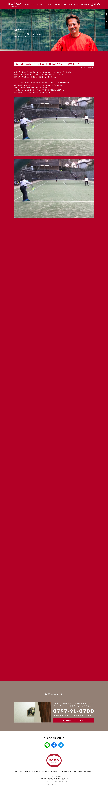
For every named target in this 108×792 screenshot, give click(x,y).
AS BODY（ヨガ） (61, 4)
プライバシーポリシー (54, 784)
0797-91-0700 (49, 781)
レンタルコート (49, 4)
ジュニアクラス (36, 772)
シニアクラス (46, 772)
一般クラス (27, 772)
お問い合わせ (85, 4)
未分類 (83, 68)
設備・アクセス (74, 4)
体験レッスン (29, 4)
